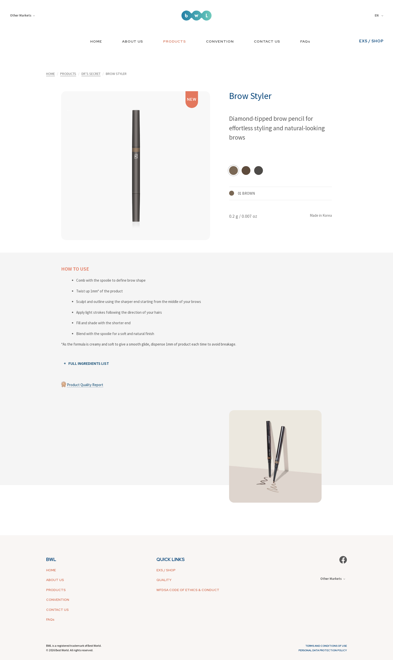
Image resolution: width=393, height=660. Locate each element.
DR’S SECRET (91, 73)
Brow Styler (250, 95)
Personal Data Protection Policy (323, 650)
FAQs (305, 41)
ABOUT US (132, 41)
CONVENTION (220, 41)
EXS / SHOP (371, 41)
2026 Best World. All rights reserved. (71, 650)
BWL (51, 559)
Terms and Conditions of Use (326, 645)
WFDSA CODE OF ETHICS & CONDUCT (187, 590)
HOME (96, 41)
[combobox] (380, 15)
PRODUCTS (174, 41)
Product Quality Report (85, 384)
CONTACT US (267, 41)
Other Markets (22, 15)
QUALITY (163, 580)
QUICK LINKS (170, 559)
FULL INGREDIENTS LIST (88, 363)
